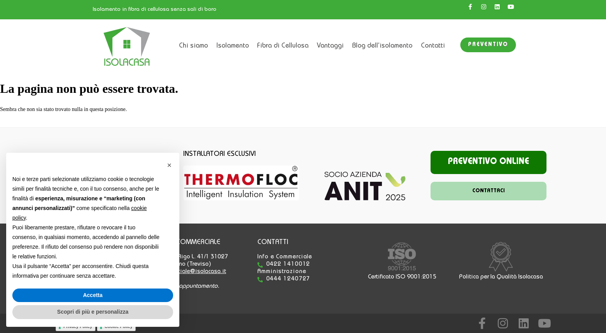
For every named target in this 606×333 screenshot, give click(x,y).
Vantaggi (330, 46)
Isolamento (232, 46)
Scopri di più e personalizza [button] (92, 312)
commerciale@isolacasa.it (192, 272)
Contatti (433, 46)
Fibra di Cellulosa (282, 46)
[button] (169, 165)
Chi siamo (193, 46)
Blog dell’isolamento (382, 46)
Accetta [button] (93, 295)
